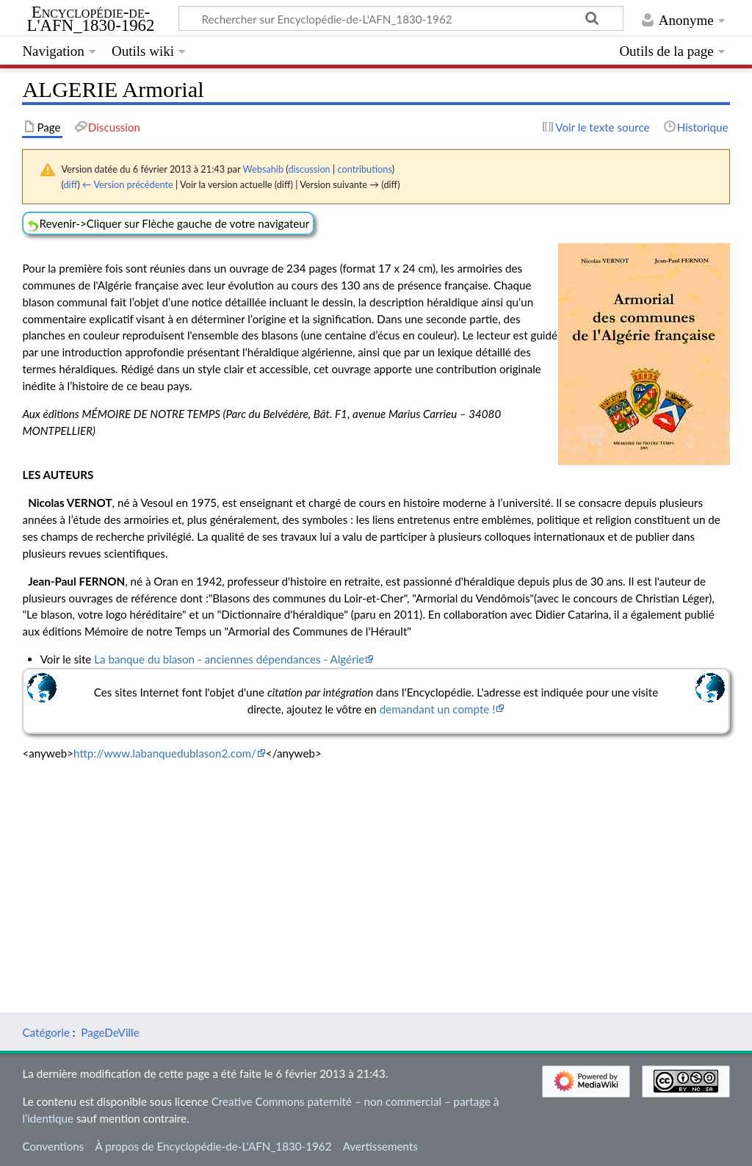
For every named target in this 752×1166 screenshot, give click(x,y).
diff (70, 184)
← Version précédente (127, 184)
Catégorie (46, 1032)
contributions (364, 169)
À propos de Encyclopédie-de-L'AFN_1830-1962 (213, 1146)
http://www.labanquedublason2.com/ (164, 753)
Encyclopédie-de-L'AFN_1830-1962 (91, 19)
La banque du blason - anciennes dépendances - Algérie (229, 659)
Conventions (53, 1146)
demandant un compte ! (438, 709)
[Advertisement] (375, 876)
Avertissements (380, 1146)
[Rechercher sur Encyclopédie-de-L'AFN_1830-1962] (401, 18)
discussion (309, 169)
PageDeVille (110, 1032)
